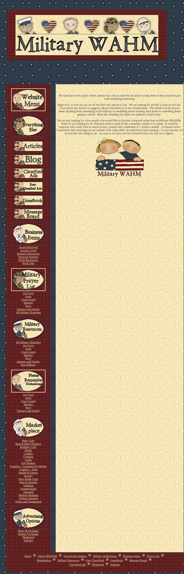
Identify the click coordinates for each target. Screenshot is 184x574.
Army (28, 296)
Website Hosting (28, 498)
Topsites (28, 540)
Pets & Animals (28, 482)
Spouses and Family (28, 309)
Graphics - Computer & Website (28, 466)
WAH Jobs (28, 263)
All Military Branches (28, 312)
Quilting (28, 485)
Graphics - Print (28, 469)
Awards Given (28, 250)
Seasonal (28, 492)
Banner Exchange (28, 534)
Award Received (28, 247)
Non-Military (28, 364)
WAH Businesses (28, 260)
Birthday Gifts (28, 447)
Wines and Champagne (28, 501)
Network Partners (28, 256)
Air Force (28, 293)
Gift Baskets (28, 463)
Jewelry (28, 475)
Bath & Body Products (28, 443)
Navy (28, 306)
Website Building (28, 495)
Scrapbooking (28, 488)
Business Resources (28, 253)
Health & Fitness (28, 472)
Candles (28, 453)
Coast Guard (28, 299)
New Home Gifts (28, 479)
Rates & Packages (28, 530)
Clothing (28, 456)
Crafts (28, 459)
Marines (28, 302)
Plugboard (28, 537)
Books (28, 450)
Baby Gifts (28, 440)
